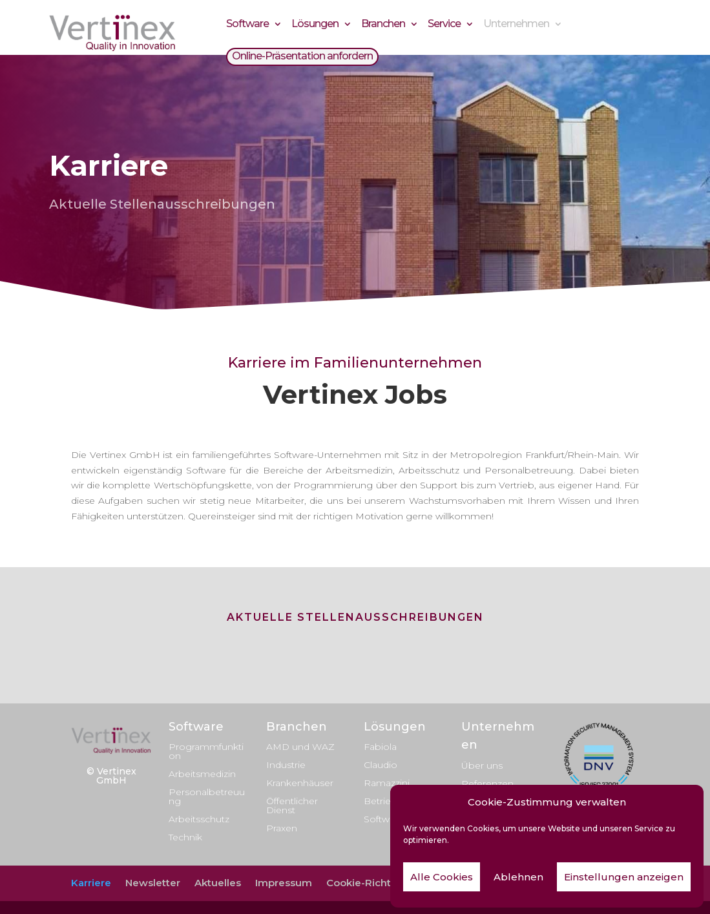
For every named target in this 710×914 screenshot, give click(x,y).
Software (247, 25)
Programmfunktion (206, 751)
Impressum (283, 883)
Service (444, 25)
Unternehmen (516, 25)
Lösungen (315, 25)
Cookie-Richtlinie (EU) (379, 883)
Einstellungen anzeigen (624, 877)
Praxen (281, 828)
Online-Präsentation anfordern (302, 58)
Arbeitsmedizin (202, 774)
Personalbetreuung (207, 796)
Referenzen (487, 783)
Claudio (380, 765)
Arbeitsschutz (199, 819)
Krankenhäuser (299, 783)
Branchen (383, 25)
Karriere (91, 883)
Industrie (286, 765)
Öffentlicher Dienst (292, 805)
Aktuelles (217, 883)
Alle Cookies (441, 877)
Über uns (482, 765)
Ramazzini (387, 783)
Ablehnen (518, 877)
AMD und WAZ (300, 747)
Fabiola (380, 747)
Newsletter (152, 883)
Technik (185, 837)
